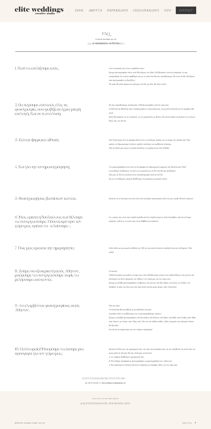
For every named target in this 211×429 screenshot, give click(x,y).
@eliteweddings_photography (105, 403)
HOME (79, 10)
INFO (167, 10)
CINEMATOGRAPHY (146, 10)
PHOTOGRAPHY (117, 10)
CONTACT (186, 10)
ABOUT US (95, 10)
